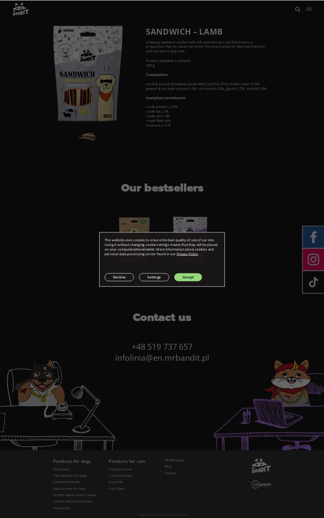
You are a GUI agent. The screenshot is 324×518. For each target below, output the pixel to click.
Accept (188, 277)
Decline (119, 277)
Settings (154, 277)
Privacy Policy (187, 253)
